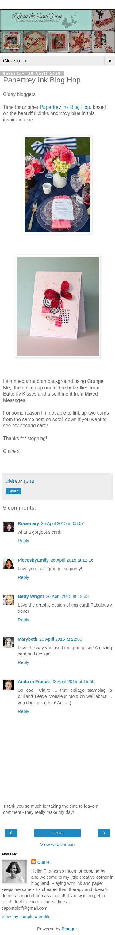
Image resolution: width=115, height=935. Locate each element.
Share (13, 491)
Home (57, 833)
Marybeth (27, 639)
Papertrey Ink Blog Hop (65, 107)
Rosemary (28, 523)
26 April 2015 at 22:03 (60, 639)
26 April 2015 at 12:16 (72, 560)
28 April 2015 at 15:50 (73, 681)
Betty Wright (31, 596)
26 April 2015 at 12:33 (67, 596)
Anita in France (34, 681)
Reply (23, 540)
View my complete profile (26, 916)
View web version (57, 844)
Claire (43, 862)
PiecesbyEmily (33, 560)
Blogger (69, 928)
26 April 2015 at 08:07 (62, 523)
